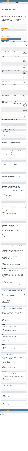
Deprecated (14, 410)
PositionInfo (7, 51)
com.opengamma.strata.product (9, 5)
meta (13, 81)
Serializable (25, 16)
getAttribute (18, 126)
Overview (1, 410)
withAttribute (15, 102)
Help (20, 410)
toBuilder (14, 95)
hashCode (3, 396)
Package (5, 410)
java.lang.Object (3, 8)
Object (5, 15)
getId (14, 74)
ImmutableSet (4, 70)
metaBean (14, 84)
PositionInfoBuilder (5, 95)
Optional (4, 57)
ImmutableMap (4, 67)
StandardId (7, 74)
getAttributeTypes (16, 70)
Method (12, 3)
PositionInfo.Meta (8, 81)
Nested (4, 3)
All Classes (2, 2)
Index (18, 410)
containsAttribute (5, 126)
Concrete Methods (5, 40)
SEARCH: (17, 2)
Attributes (15, 108)
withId (3, 193)
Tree (11, 410)
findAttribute (15, 57)
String (3, 101)
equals (14, 56)
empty (14, 51)
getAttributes (15, 67)
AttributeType (15, 58)
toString (14, 101)
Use (9, 410)
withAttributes (15, 107)
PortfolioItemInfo (8, 16)
